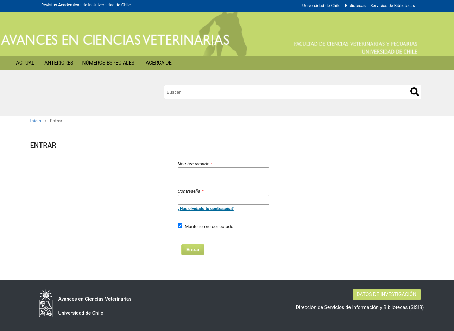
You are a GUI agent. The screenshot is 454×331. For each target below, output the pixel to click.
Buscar (414, 91)
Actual (25, 63)
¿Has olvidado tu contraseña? (206, 208)
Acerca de (159, 63)
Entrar (193, 249)
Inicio (36, 120)
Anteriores (58, 63)
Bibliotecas (355, 5)
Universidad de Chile (321, 5)
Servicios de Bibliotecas (392, 5)
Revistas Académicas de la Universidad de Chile (86, 4)
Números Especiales (108, 63)
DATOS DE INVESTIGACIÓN (386, 294)
